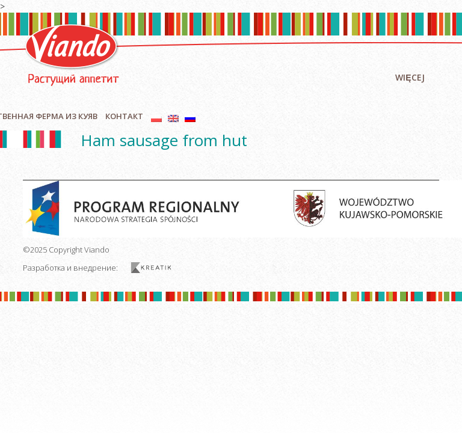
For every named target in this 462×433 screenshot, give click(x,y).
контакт (124, 116)
